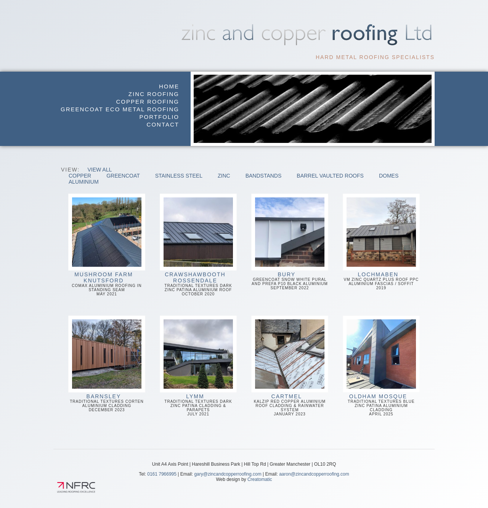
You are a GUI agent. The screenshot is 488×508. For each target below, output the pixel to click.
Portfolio (159, 117)
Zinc (224, 176)
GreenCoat (123, 176)
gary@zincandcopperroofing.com (227, 474)
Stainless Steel (178, 176)
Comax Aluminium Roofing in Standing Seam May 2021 (106, 245)
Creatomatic (259, 479)
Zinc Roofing (153, 94)
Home (169, 86)
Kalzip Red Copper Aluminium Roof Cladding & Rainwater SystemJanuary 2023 (289, 366)
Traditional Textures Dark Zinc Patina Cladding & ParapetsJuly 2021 (198, 366)
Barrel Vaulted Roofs (330, 176)
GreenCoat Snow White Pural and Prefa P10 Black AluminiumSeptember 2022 (289, 242)
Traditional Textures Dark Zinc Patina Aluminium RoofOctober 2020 (198, 245)
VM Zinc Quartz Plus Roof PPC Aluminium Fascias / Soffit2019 (381, 242)
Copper (80, 176)
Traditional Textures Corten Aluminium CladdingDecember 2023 (106, 364)
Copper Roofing (147, 101)
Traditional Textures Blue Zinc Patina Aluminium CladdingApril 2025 (381, 366)
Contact (163, 124)
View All (99, 170)
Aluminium (84, 182)
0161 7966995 (162, 474)
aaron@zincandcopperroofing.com (314, 474)
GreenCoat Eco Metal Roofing (120, 109)
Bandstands (264, 176)
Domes (388, 176)
